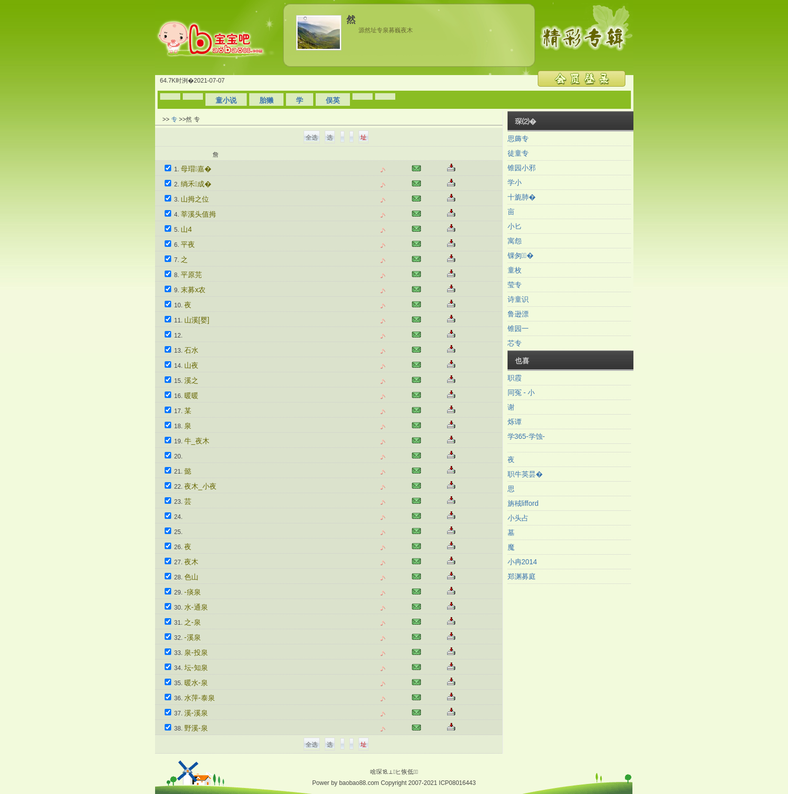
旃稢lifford (523, 503)
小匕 (515, 226)
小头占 (518, 518)
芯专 (515, 343)
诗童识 (518, 299)
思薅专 (518, 139)
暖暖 (191, 395)
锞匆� (521, 255)
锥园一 (518, 328)
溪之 (191, 380)
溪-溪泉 (196, 713)
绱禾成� (196, 184)
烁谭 (515, 422)
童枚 (515, 270)
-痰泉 (192, 592)
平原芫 (191, 275)
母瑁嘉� (196, 169)
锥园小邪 (522, 168)
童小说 (226, 100)
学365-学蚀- (526, 436)
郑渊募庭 (522, 576)
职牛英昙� (525, 474)
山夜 (191, 365)
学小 (515, 182)
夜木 (191, 562)
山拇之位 (195, 199)
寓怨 (515, 241)
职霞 (515, 378)
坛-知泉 (196, 668)
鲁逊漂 (518, 314)
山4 (186, 229)
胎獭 (266, 100)
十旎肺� (522, 197)
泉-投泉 (196, 652)
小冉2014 (522, 562)
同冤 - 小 (521, 392)
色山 (191, 577)
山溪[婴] (196, 320)
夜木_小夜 (200, 486)
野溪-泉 (196, 728)
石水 (191, 350)
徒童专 (518, 153)
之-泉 (192, 622)
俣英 (333, 100)
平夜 (188, 244)
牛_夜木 (196, 441)
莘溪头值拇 (198, 214)
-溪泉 (192, 637)
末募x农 (193, 290)
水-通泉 (196, 607)
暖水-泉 (196, 683)
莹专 (515, 285)
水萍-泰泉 (199, 698)
